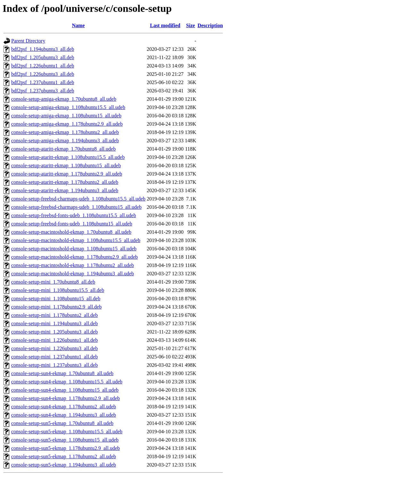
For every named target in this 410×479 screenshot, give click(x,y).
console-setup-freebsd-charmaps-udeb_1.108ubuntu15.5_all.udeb (78, 198)
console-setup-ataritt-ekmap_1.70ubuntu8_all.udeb (63, 149)
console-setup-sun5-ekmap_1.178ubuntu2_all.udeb (63, 456)
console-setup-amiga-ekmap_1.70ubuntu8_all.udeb (63, 99)
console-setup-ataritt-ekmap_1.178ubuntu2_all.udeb (64, 182)
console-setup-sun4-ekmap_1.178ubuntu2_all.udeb (63, 406)
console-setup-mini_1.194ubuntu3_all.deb (54, 323)
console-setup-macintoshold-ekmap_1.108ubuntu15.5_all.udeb (75, 240)
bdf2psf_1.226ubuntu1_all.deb (42, 65)
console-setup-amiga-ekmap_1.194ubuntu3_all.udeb (65, 140)
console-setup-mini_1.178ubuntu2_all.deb (54, 315)
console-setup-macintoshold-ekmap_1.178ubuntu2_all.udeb (72, 265)
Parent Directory (28, 40)
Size (190, 25)
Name (78, 25)
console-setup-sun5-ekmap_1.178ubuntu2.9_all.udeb (65, 448)
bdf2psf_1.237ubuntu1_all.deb (42, 82)
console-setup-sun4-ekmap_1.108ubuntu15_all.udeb (65, 390)
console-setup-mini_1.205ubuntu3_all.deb (54, 331)
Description (210, 25)
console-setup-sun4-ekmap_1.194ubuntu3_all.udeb (63, 415)
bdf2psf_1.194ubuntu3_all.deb (42, 49)
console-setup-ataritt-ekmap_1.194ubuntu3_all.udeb (64, 190)
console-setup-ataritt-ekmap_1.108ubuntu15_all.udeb (66, 165)
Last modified (165, 25)
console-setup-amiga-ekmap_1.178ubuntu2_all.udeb (65, 132)
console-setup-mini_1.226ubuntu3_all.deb (54, 348)
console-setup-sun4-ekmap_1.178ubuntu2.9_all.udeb (65, 398)
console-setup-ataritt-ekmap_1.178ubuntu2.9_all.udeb (66, 174)
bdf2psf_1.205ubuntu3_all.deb (42, 57)
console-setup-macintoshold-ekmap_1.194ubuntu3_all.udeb (72, 273)
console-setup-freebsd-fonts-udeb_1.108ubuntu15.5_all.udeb (73, 215)
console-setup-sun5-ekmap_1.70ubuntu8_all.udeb (62, 423)
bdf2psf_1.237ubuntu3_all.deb (42, 90)
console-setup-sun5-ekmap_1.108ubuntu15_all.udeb (65, 440)
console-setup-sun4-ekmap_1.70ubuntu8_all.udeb (62, 373)
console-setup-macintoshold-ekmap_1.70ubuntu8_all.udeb (71, 232)
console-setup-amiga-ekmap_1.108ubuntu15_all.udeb (66, 115)
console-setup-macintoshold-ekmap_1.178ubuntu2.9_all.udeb (74, 257)
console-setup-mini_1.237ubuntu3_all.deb (54, 365)
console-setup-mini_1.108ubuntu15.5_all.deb (57, 290)
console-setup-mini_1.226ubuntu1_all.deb (54, 340)
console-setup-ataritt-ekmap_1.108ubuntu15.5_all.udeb (68, 157)
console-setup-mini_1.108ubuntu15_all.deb (55, 298)
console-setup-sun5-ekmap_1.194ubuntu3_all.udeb (63, 464)
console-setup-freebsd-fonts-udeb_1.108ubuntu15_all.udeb (71, 223)
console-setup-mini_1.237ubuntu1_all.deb (54, 356)
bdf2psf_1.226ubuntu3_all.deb (42, 74)
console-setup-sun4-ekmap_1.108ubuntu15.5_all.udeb (66, 381)
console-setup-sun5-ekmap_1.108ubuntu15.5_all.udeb (66, 431)
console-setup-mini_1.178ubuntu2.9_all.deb (56, 307)
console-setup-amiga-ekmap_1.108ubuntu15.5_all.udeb (68, 107)
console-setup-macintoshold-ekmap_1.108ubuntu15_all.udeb (73, 248)
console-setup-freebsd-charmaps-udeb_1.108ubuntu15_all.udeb (76, 207)
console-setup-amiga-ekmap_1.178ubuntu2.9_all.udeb (67, 124)
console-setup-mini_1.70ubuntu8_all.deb (53, 282)
